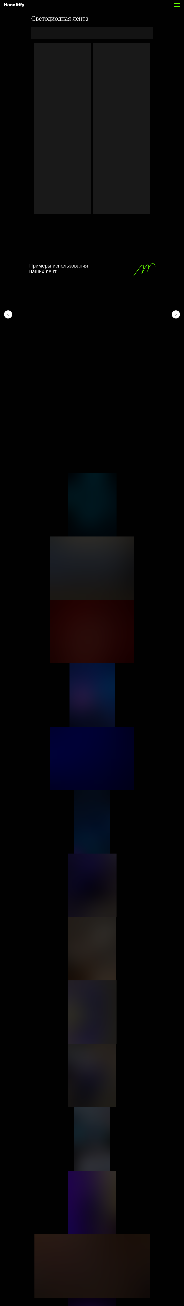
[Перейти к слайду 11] (101, 352)
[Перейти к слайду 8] (90, 352)
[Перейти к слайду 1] (64, 352)
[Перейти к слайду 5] (79, 352)
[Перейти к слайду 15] (116, 352)
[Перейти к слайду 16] (119, 352)
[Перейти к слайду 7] (86, 352)
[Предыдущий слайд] (8, 314)
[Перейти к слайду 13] (108, 352)
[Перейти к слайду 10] (97, 352)
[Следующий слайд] (176, 314)
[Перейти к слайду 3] (72, 352)
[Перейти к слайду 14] (112, 352)
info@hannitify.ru (109, 1220)
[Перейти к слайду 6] (83, 352)
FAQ (102, 1168)
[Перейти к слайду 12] (105, 352)
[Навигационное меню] (177, 5)
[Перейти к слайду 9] (94, 352)
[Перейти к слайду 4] (75, 352)
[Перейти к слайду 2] (68, 352)
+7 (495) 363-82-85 (110, 1212)
